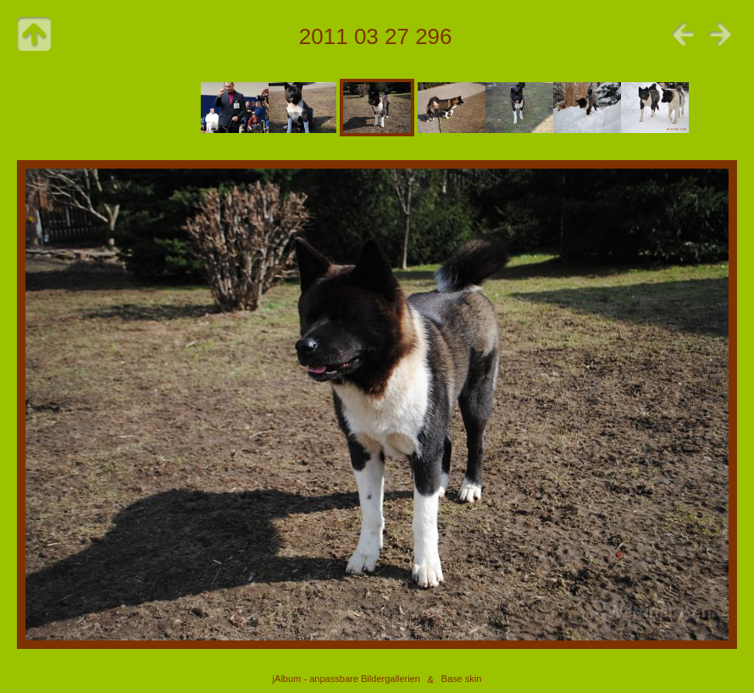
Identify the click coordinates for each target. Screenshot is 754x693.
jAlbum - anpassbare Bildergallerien (346, 679)
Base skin (461, 679)
